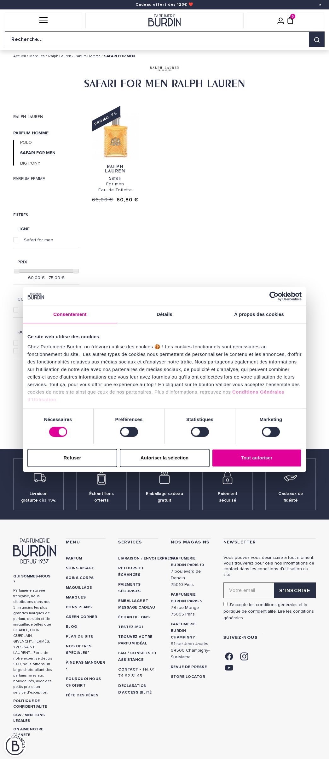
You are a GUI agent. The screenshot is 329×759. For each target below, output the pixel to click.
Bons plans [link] (79, 607)
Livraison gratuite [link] (38, 497)
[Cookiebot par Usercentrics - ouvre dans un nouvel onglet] (274, 296)
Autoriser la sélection (165, 458)
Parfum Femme (29, 179)
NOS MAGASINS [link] (190, 542)
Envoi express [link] (159, 558)
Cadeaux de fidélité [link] (290, 497)
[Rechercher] (317, 39)
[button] (43, 20)
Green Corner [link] (81, 617)
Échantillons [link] (134, 617)
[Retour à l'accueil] (164, 20)
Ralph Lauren (28, 116)
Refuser (72, 458)
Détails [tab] (164, 314)
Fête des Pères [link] (83, 695)
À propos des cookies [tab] (259, 314)
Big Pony (30, 163)
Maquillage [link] (79, 587)
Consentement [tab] (69, 314)
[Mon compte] (280, 20)
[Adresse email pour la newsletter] (269, 590)
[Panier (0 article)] (290, 20)
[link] (229, 656)
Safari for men (38, 240)
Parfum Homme (31, 133)
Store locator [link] (188, 676)
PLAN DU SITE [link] (80, 636)
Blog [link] (71, 626)
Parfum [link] (74, 558)
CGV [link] (17, 715)
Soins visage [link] (80, 568)
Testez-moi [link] (130, 627)
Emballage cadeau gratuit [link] (164, 497)
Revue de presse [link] (189, 667)
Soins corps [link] (80, 578)
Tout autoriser (257, 458)
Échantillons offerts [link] (101, 497)
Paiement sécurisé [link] (228, 497)
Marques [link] (76, 597)
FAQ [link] (122, 653)
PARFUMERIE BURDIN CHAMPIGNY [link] (183, 631)
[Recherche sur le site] (164, 39)
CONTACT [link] (128, 669)
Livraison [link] (129, 558)
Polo (26, 142)
